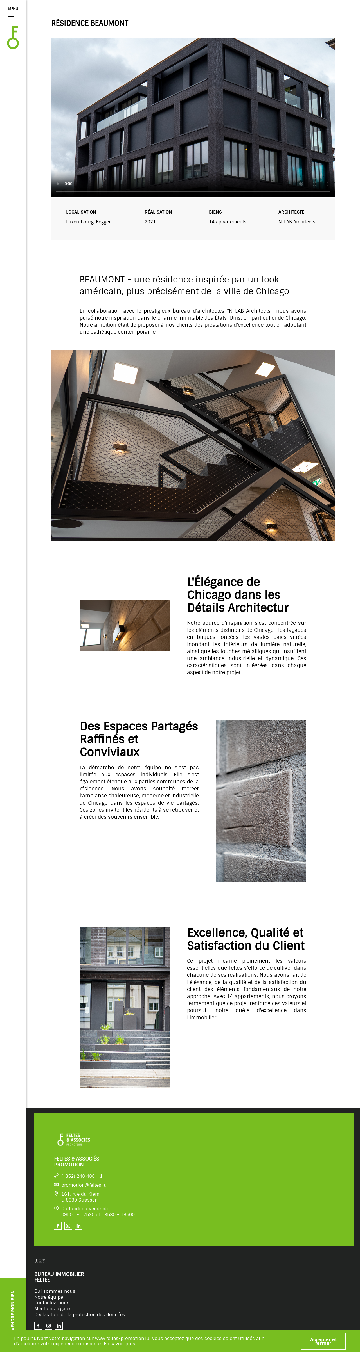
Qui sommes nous (54, 1291)
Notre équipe (48, 1297)
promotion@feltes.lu (84, 1185)
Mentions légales (53, 1309)
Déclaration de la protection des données (79, 1314)
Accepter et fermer (323, 1342)
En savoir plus (119, 1344)
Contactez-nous (51, 1303)
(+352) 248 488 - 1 (82, 1176)
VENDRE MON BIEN (13, 1310)
